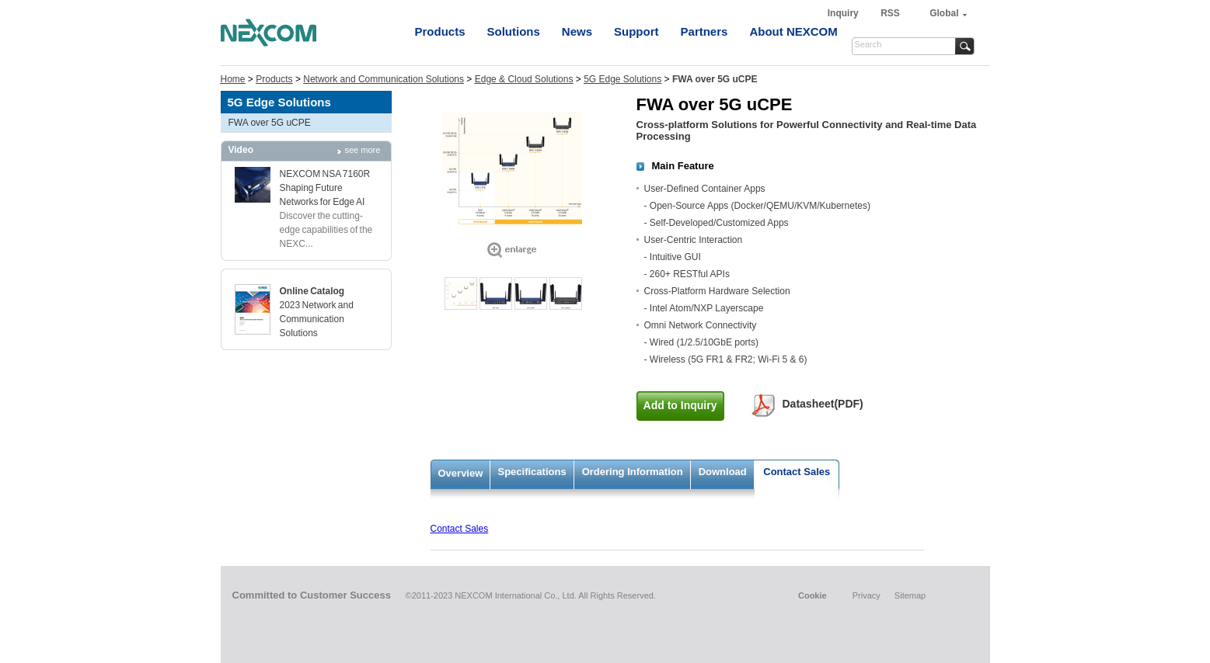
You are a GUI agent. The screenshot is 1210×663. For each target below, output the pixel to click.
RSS (890, 13)
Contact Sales (796, 471)
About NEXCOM (793, 31)
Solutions (513, 31)
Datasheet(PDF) (823, 403)
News (577, 31)
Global (943, 13)
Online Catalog (312, 291)
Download (723, 471)
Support (636, 31)
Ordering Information (632, 471)
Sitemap (910, 595)
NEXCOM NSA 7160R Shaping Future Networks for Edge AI (325, 187)
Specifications (532, 471)
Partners (704, 31)
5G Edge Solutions (622, 79)
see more (363, 149)
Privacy (866, 595)
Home (233, 79)
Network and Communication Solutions (383, 79)
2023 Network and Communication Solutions (317, 319)
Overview (460, 473)
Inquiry (844, 13)
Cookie (812, 595)
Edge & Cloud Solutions (524, 79)
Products (440, 31)
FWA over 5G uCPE (269, 122)
